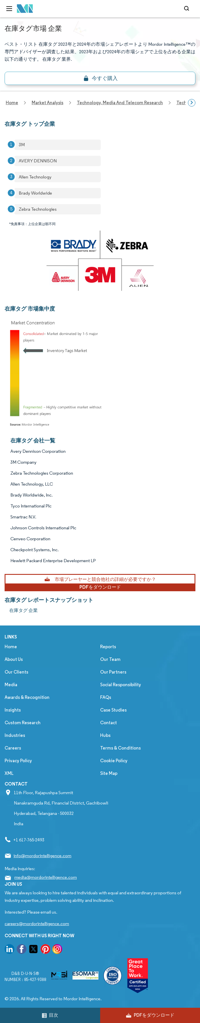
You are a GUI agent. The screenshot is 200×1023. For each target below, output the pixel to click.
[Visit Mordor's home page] (25, 9)
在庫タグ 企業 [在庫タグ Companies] (23, 610)
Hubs (105, 735)
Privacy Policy (18, 760)
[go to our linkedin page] (9, 950)
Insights (13, 710)
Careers (13, 748)
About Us (14, 659)
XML (9, 773)
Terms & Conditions (120, 748)
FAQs (105, 697)
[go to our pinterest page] (45, 950)
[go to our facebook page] (21, 950)
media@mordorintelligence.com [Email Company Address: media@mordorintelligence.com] (45, 877)
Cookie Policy (113, 760)
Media (11, 684)
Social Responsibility (120, 684)
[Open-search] (187, 8)
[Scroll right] (191, 103)
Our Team (110, 659)
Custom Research (23, 722)
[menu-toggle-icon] (9, 9)
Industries (15, 735)
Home (11, 646)
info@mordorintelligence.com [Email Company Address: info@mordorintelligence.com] (42, 855)
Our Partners (113, 672)
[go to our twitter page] (33, 950)
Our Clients (16, 672)
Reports (108, 646)
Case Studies (113, 710)
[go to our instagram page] (57, 950)
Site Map (108, 773)
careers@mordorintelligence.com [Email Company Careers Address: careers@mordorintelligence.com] (37, 923)
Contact (108, 722)
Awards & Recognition (27, 697)
